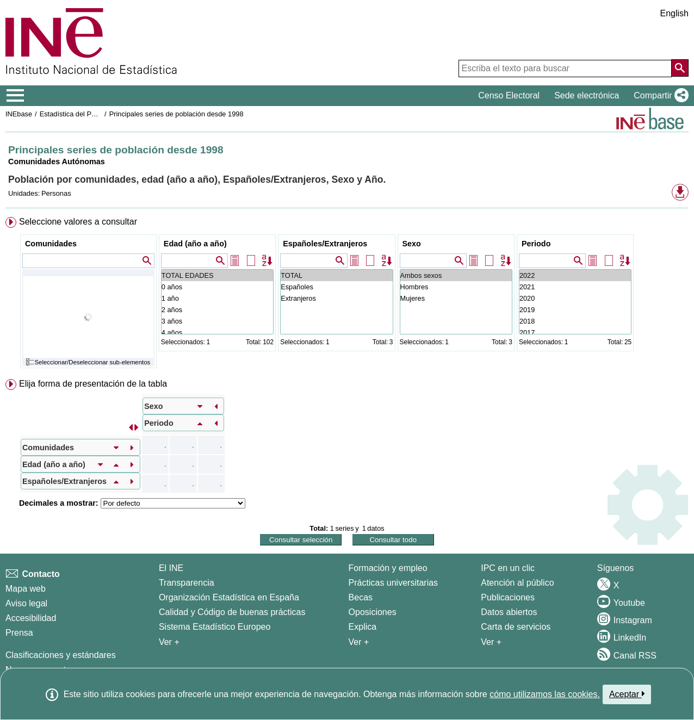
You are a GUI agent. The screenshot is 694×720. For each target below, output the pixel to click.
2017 (575, 332)
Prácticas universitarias (393, 582)
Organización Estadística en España (229, 597)
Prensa (19, 632)
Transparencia (186, 582)
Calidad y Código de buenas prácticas (232, 612)
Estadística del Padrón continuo (89, 114)
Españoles (336, 287)
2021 (575, 287)
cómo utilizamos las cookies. (544, 694)
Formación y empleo (388, 568)
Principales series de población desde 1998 (176, 114)
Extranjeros (336, 298)
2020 (575, 298)
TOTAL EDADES (217, 275)
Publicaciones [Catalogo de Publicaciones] (508, 597)
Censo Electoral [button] (509, 95)
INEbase (18, 114)
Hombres (456, 287)
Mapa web (25, 588)
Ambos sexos (456, 275)
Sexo (411, 243)
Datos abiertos (509, 612)
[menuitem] (347, 295)
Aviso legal (26, 603)
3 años (217, 321)
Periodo (536, 243)
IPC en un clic (508, 568)
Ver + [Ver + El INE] (169, 642)
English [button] (674, 13)
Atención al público (517, 582)
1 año (217, 298)
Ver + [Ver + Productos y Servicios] (491, 642)
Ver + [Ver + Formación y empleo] (359, 642)
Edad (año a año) (195, 243)
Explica (363, 626)
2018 (575, 321)
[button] (659, 95)
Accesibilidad (30, 618)
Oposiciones (372, 612)
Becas (361, 597)
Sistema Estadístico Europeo (214, 626)
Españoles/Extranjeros (325, 243)
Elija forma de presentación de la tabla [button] (93, 383)
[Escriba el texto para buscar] (565, 68)
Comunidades (51, 243)
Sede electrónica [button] (586, 95)
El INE (171, 568)
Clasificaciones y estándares (60, 655)
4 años (217, 332)
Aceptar (627, 694)
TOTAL (336, 275)
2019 (575, 309)
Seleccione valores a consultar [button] (78, 221)
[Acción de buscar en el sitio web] (680, 68)
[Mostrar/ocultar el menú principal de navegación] (15, 95)
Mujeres (456, 298)
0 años (217, 287)
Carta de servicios (515, 626)
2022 (575, 275)
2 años (217, 309)
